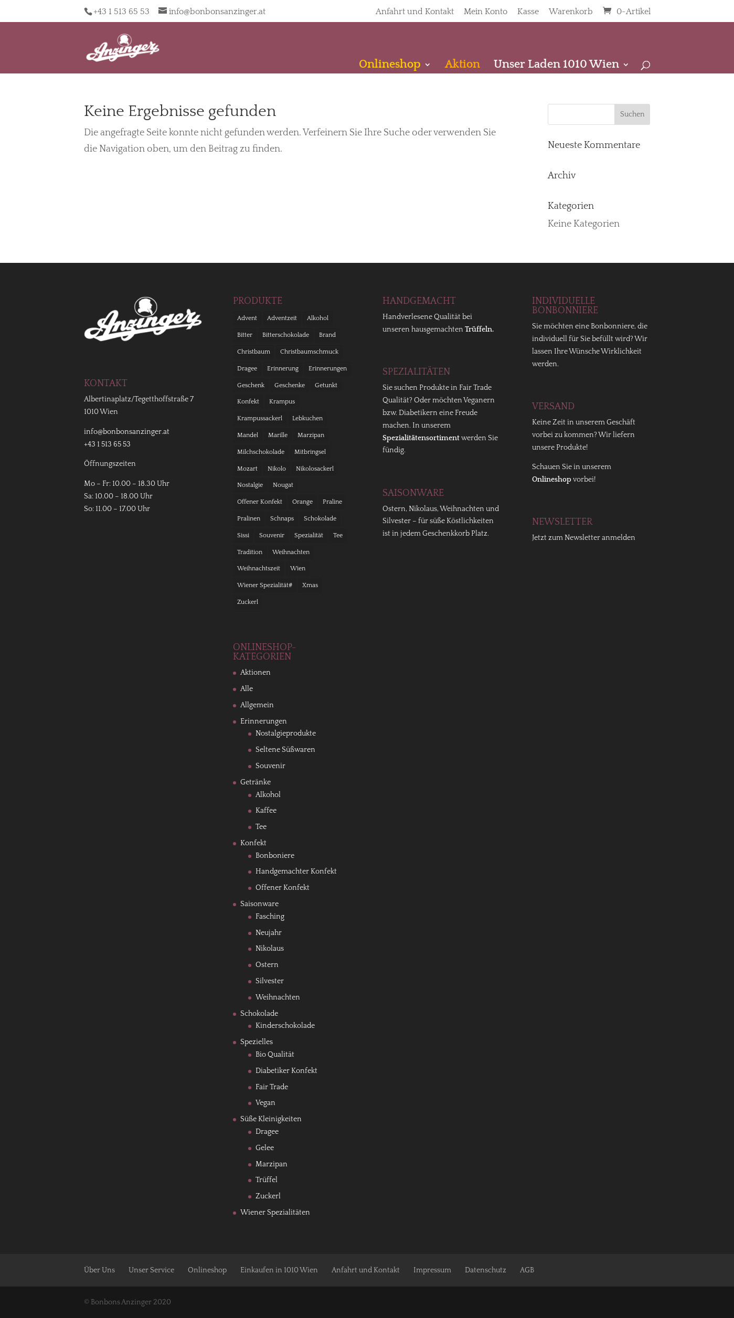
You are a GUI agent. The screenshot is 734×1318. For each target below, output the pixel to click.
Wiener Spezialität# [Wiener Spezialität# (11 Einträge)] (264, 585)
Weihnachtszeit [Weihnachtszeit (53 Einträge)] (258, 568)
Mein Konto (485, 11)
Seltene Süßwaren (285, 750)
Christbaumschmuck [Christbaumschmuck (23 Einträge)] (309, 351)
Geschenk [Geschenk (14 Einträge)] (250, 385)
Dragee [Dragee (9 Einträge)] (247, 368)
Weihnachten (278, 997)
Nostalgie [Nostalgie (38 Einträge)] (250, 485)
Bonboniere (275, 856)
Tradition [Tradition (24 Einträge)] (249, 552)
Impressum (432, 1270)
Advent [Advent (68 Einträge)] (247, 318)
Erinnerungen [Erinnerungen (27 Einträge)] (328, 368)
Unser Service (151, 1270)
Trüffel (267, 1180)
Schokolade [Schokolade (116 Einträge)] (320, 518)
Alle (246, 689)
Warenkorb (571, 11)
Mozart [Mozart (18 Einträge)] (247, 468)
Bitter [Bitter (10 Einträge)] (244, 335)
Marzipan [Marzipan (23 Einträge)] (310, 435)
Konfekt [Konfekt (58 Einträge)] (248, 401)
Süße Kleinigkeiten (271, 1119)
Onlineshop (207, 1270)
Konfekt (253, 843)
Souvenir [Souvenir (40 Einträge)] (271, 535)
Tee (261, 827)
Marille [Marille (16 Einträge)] (278, 435)
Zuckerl (268, 1196)
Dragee (267, 1132)
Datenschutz (485, 1270)
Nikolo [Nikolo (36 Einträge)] (277, 468)
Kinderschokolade (285, 1026)
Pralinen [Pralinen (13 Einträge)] (248, 518)
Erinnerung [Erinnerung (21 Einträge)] (283, 368)
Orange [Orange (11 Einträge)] (302, 501)
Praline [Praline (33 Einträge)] (332, 501)
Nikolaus (270, 948)
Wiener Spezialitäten (275, 1212)
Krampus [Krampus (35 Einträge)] (282, 401)
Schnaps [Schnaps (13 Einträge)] (282, 518)
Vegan (265, 1103)
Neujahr (269, 933)
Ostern (267, 965)
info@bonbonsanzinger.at (126, 432)
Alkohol (268, 795)
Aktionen (255, 672)
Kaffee (266, 810)
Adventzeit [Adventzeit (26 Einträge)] (282, 318)
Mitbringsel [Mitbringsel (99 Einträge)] (310, 452)
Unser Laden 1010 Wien (556, 66)
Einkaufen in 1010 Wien (279, 1270)
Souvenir (270, 766)
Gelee (265, 1148)
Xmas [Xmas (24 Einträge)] (310, 585)
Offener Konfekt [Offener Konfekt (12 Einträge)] (259, 501)
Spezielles (256, 1042)
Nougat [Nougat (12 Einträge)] (283, 485)
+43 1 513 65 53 (121, 11)
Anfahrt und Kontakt (415, 11)
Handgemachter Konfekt (296, 871)
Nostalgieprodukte (286, 733)
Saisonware (259, 904)
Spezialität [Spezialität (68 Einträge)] (308, 535)
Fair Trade (272, 1087)
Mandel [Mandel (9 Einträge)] (247, 435)
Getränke (255, 782)
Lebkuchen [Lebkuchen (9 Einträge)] (307, 418)
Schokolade (259, 1013)
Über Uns (99, 1270)
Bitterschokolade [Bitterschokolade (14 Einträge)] (285, 335)
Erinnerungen (263, 721)
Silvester (270, 981)
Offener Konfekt (283, 888)
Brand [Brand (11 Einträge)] (327, 335)
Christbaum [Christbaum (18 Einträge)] (253, 351)
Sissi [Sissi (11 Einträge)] (243, 535)
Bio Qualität (275, 1054)
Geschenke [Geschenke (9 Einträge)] (289, 385)
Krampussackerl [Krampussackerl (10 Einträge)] (259, 418)
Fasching (270, 916)
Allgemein (257, 705)
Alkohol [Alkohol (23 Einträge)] (317, 318)
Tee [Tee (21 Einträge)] (338, 535)
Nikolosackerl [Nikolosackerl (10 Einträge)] (315, 468)
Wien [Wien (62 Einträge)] (297, 568)
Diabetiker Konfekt (286, 1071)
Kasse (528, 11)
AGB (527, 1270)
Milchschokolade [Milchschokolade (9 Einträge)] (260, 452)
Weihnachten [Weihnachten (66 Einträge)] (291, 552)
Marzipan (272, 1164)
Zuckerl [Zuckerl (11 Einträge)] (247, 602)
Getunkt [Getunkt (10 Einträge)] (326, 385)
